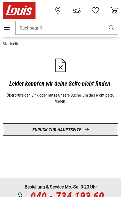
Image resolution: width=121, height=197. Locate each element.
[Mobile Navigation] (7, 28)
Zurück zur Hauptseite (60, 129)
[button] (111, 28)
